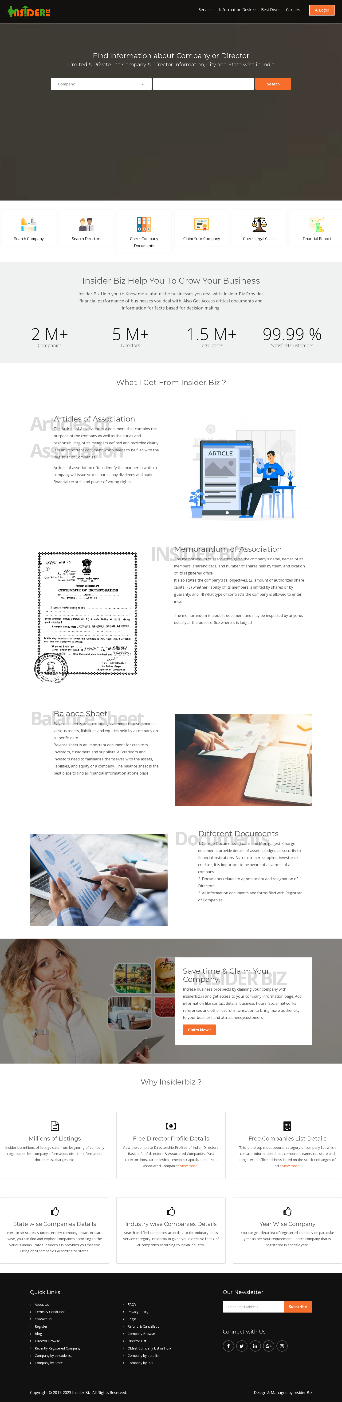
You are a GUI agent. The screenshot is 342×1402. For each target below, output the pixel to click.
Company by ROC (141, 1363)
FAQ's (132, 1304)
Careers (293, 9)
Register (41, 1326)
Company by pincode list (53, 1355)
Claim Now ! (199, 1029)
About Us (42, 1304)
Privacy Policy (138, 1312)
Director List (137, 1341)
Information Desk (235, 9)
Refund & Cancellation (144, 1326)
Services (206, 9)
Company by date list (144, 1355)
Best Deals (270, 9)
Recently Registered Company (57, 1348)
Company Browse (141, 1333)
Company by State (49, 1363)
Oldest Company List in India (149, 1348)
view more (189, 1165)
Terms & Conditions (50, 1312)
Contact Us (43, 1319)
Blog (38, 1333)
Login (322, 10)
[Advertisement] (171, 130)
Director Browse (47, 1341)
